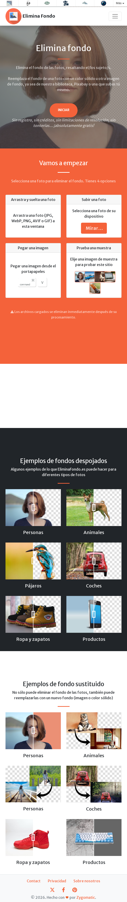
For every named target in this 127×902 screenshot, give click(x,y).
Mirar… (94, 228)
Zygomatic (85, 897)
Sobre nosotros (86, 881)
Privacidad (57, 881)
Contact (34, 881)
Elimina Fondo (30, 16)
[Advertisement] (63, 339)
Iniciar (63, 110)
